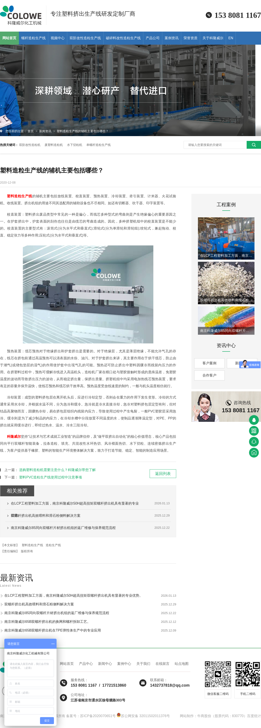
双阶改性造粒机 (29, 145)
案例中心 (124, 664)
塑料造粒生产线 (19, 196)
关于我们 (143, 664)
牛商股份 (204, 716)
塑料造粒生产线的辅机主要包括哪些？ (83, 131)
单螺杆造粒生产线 (98, 145)
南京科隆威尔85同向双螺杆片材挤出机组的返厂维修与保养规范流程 (63, 528)
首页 (31, 131)
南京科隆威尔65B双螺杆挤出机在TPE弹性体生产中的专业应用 (52, 630)
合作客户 (209, 375)
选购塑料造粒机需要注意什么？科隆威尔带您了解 (57, 470)
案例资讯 (172, 38)
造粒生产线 (53, 545)
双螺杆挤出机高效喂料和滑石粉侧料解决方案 (45, 515)
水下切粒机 (74, 145)
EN (230, 38)
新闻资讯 (45, 131)
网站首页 (67, 664)
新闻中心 (105, 664)
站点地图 (182, 664)
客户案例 (209, 363)
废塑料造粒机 (54, 145)
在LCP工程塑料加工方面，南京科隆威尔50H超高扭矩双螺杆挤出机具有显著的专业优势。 (75, 505)
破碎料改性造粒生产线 (123, 38)
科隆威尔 (14, 436)
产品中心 (86, 664)
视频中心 (58, 38)
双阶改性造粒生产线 (85, 38)
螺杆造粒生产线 (33, 38)
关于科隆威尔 (212, 38)
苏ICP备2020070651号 (98, 716)
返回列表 (163, 473)
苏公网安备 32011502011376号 (143, 716)
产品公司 (153, 38)
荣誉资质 (190, 38)
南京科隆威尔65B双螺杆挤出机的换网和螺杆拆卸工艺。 (47, 621)
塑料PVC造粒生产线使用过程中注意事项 (50, 477)
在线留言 (162, 664)
